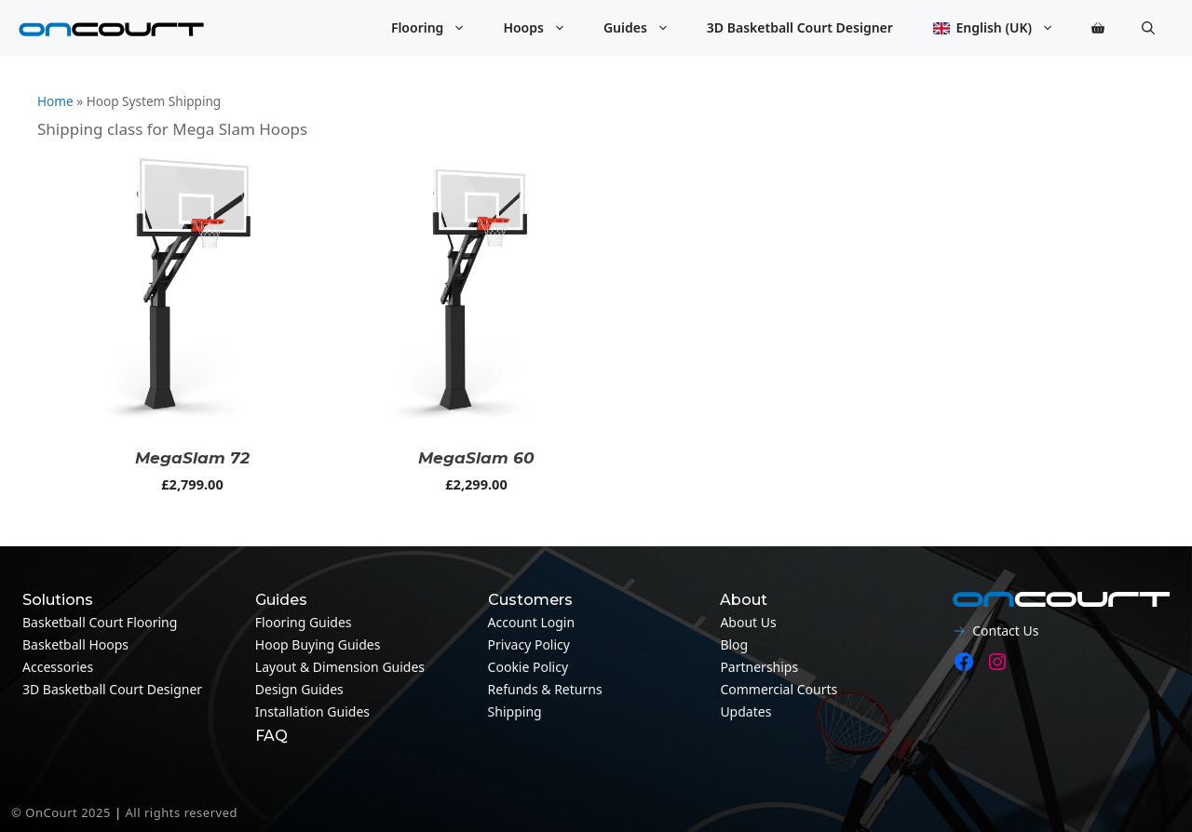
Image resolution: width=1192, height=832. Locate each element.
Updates (745, 711)
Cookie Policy (528, 667)
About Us (748, 622)
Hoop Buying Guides (318, 644)
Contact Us (1005, 630)
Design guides (299, 689)
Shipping (515, 711)
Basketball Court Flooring (99, 622)
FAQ (271, 736)
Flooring (438, 28)
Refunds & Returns (545, 689)
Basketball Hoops (75, 644)
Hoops (544, 28)
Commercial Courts (778, 689)
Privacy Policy (529, 644)
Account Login (532, 622)
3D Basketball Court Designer (800, 27)
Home (55, 101)
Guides (645, 28)
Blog (734, 644)
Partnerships (759, 667)
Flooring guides (303, 622)
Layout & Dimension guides (340, 667)
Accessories (57, 667)
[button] (1148, 28)
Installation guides (312, 711)
